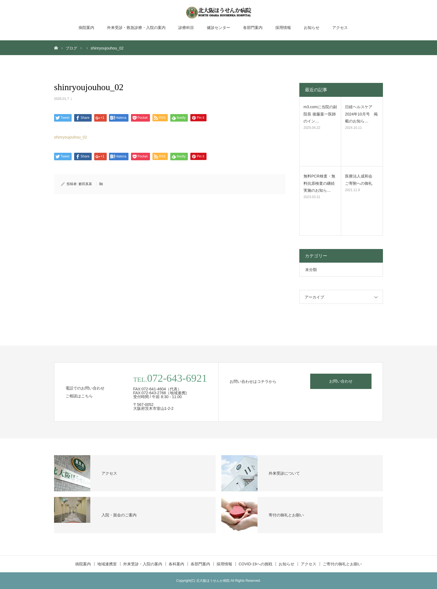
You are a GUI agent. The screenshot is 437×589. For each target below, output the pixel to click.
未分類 (311, 269)
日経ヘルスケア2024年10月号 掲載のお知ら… (361, 114)
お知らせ (311, 27)
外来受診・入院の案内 (142, 564)
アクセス (340, 27)
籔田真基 (85, 184)
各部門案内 (253, 27)
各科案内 (176, 564)
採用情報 (283, 27)
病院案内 (86, 27)
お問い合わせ (341, 381)
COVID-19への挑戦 (255, 564)
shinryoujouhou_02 (70, 137)
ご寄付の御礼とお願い (342, 564)
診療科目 (186, 27)
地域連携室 (107, 564)
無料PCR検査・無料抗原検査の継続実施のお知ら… (319, 183)
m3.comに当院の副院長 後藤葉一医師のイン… (320, 114)
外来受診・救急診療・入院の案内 (136, 27)
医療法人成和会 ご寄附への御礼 (360, 179)
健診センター (218, 27)
